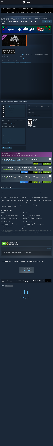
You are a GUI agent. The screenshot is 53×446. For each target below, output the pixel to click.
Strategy (11, 123)
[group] (26, 287)
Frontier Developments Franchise (20, 19)
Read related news (6, 141)
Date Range (26, 281)
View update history (7, 139)
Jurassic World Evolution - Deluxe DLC (29, 178)
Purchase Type (11, 281)
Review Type (3, 281)
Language (20, 281)
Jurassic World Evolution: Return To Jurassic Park (32, 170)
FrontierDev (19, 125)
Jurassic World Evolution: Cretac (17, 180)
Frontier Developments (24, 59)
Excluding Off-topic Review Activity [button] (22, 286)
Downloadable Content (43, 19)
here (25, 253)
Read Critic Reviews (13, 245)
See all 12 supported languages (34, 116)
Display (40, 281)
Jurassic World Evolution (33, 19)
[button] (47, 164)
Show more (27, 180)
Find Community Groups (7, 143)
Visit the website (7, 129)
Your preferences (13, 263)
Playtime (35, 281)
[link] (37, 164)
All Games (3, 19)
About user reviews (5, 263)
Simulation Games (9, 19)
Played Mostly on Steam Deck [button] (44, 286)
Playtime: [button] (33, 286)
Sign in (2, 102)
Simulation (7, 123)
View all (49, 249)
